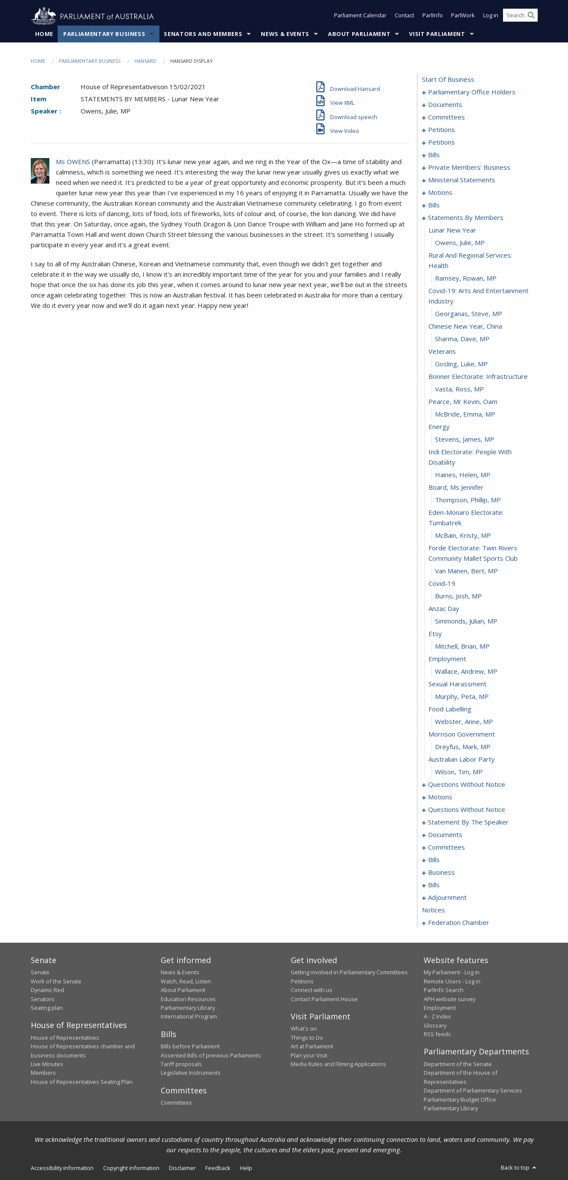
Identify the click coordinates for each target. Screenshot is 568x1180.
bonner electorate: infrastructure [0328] (478, 376)
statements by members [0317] (465, 217)
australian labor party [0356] (461, 759)
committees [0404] (446, 847)
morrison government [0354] (461, 734)
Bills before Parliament (190, 1047)
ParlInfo (432, 16)
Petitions (302, 981)
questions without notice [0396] (466, 809)
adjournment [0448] (447, 897)
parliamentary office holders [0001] (472, 92)
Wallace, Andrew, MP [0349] (466, 671)
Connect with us (311, 990)
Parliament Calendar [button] (360, 16)
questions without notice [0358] (466, 784)
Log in (490, 16)
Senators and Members (203, 34)
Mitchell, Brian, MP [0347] (462, 646)
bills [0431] (434, 885)
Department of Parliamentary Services (473, 1091)
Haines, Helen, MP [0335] (462, 475)
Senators (43, 999)
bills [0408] (434, 860)
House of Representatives (65, 1037)
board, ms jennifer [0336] (456, 487)
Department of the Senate (458, 1064)
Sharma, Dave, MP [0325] (462, 339)
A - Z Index (437, 1017)
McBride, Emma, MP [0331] (465, 414)
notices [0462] (433, 910)
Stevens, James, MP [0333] (464, 439)
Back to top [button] (519, 1168)
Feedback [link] (217, 1168)
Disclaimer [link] (182, 1168)
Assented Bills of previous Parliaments (211, 1055)
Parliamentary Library (188, 1008)
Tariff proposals (181, 1064)
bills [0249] (434, 155)
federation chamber (458, 922)
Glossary (435, 1025)
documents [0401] (445, 835)
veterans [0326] (442, 351)
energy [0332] (439, 427)
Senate (40, 972)
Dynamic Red (47, 990)
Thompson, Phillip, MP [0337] (468, 500)
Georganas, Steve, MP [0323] (468, 314)
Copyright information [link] (131, 1168)
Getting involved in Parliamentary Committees (349, 972)
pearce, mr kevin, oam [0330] (462, 402)
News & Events (285, 34)
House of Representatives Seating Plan (82, 1082)
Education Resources (188, 999)
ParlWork (463, 16)
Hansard (145, 61)
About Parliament (359, 34)
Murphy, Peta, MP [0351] (462, 696)
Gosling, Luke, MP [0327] (461, 364)
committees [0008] (446, 117)
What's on (304, 1029)
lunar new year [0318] (452, 230)
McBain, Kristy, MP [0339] (463, 535)
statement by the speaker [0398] (468, 822)
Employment (440, 1008)
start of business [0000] (448, 79)
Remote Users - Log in (452, 981)
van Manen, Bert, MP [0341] (466, 571)
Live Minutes (47, 1064)
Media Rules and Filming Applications (338, 1064)
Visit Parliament (437, 34)
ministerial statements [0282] (461, 180)
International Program (189, 1017)
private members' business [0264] (469, 167)
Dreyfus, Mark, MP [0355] (462, 747)
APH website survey (449, 999)
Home (44, 34)
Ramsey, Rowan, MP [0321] (466, 278)
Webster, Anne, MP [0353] (464, 722)
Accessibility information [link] (62, 1168)
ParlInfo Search (444, 990)
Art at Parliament (312, 1047)
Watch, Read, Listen (186, 981)
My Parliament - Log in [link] (452, 972)
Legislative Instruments (191, 1073)
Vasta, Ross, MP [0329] (459, 389)
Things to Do (307, 1037)
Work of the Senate (56, 981)
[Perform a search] (531, 16)
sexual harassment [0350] (457, 684)
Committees (176, 1103)
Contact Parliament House (324, 999)
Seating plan (47, 1008)
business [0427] (441, 872)
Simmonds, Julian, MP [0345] (466, 621)
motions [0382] (440, 797)
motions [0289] (440, 192)
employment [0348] (447, 659)
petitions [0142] (441, 142)
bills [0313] (434, 205)
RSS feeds (437, 1034)
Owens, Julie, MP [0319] (460, 243)
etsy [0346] (435, 634)
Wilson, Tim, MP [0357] (459, 772)
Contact (404, 16)
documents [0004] (445, 104)
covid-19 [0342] (441, 583)
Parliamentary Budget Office (460, 1099)
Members (43, 1073)
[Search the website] (520, 16)
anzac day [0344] (443, 609)
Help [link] (246, 1168)
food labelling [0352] (449, 709)
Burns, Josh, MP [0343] (458, 596)
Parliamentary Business (104, 34)
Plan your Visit (309, 1055)
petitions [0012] (441, 130)
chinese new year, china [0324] (465, 326)
